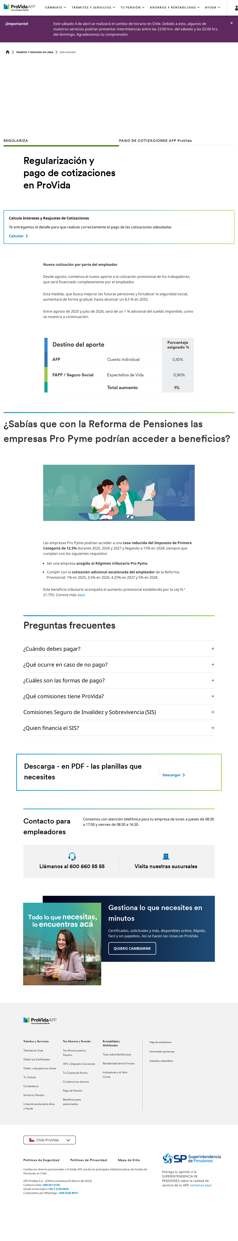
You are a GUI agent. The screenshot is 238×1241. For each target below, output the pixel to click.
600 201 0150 (51, 1197)
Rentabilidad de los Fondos (119, 1076)
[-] (231, 23)
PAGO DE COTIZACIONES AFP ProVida (155, 141)
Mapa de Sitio (129, 1172)
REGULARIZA (16, 141)
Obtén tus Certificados (36, 1072)
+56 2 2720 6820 (58, 1201)
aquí (81, 607)
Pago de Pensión (73, 1103)
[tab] (61, 143)
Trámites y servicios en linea (34, 52)
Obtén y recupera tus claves (39, 1081)
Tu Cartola (29, 1089)
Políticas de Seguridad (41, 1172)
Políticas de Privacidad (88, 1172)
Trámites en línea (33, 1063)
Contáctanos (30, 1098)
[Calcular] (19, 248)
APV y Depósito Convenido (79, 1076)
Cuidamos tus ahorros (76, 1094)
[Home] (7, 52)
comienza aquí (201, 1197)
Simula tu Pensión (33, 1107)
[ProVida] (39, 1035)
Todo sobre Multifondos (117, 1067)
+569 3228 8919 (68, 1205)
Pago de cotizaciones (160, 1054)
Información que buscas (162, 1064)
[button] (55, 8)
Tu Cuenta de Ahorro (75, 1085)
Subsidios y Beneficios (161, 1073)
